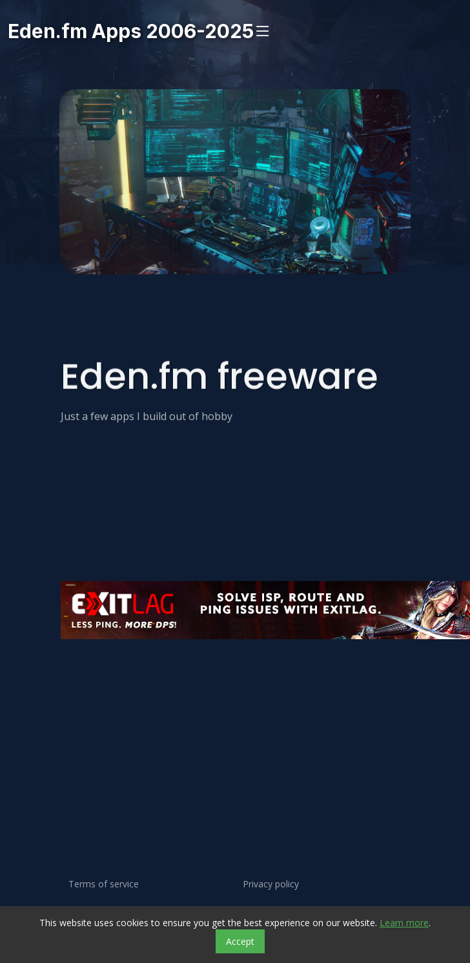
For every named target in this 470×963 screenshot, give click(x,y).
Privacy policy (271, 884)
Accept (240, 941)
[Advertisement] (182, 709)
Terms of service (103, 884)
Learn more (404, 922)
